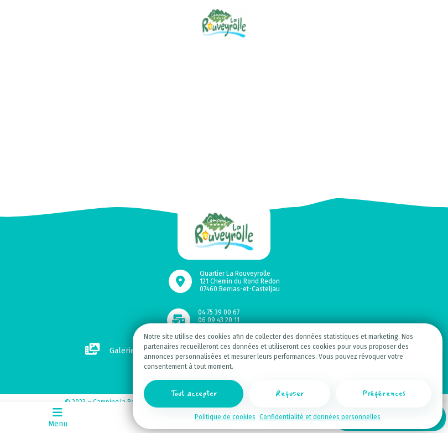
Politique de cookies (225, 417)
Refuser (289, 393)
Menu (57, 417)
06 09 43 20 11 (218, 320)
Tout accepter (193, 393)
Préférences (383, 393)
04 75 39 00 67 (218, 312)
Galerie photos (123, 350)
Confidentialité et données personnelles (320, 417)
